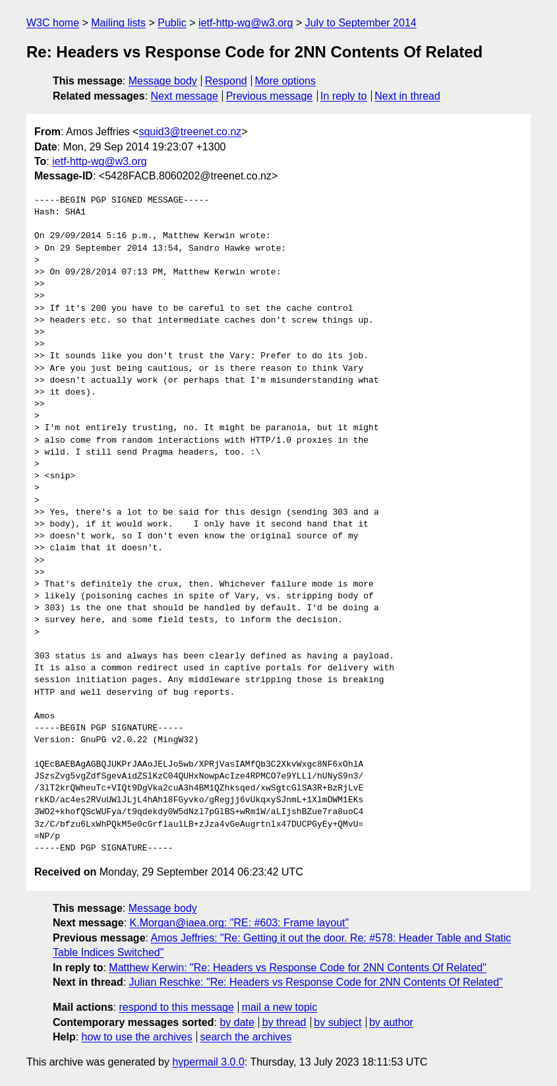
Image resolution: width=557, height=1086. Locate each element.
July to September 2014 (361, 22)
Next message (184, 96)
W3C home (52, 22)
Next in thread (407, 96)
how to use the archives (137, 1036)
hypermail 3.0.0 (208, 1062)
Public (172, 22)
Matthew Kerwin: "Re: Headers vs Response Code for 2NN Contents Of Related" (297, 967)
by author (391, 1022)
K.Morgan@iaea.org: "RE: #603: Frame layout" (239, 922)
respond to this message (176, 1007)
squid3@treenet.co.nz (189, 131)
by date (237, 1022)
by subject (337, 1022)
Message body (163, 80)
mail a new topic (280, 1007)
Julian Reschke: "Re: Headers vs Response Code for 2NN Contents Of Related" (316, 982)
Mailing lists (118, 22)
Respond (226, 80)
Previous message (269, 96)
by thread (284, 1022)
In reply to (343, 96)
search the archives (246, 1036)
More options (285, 80)
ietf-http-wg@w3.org (245, 22)
